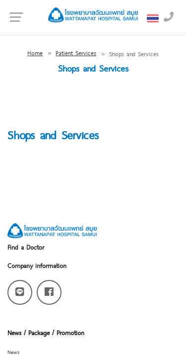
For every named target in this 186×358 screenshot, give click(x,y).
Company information (36, 265)
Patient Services (76, 52)
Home (35, 52)
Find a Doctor (25, 247)
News (13, 352)
